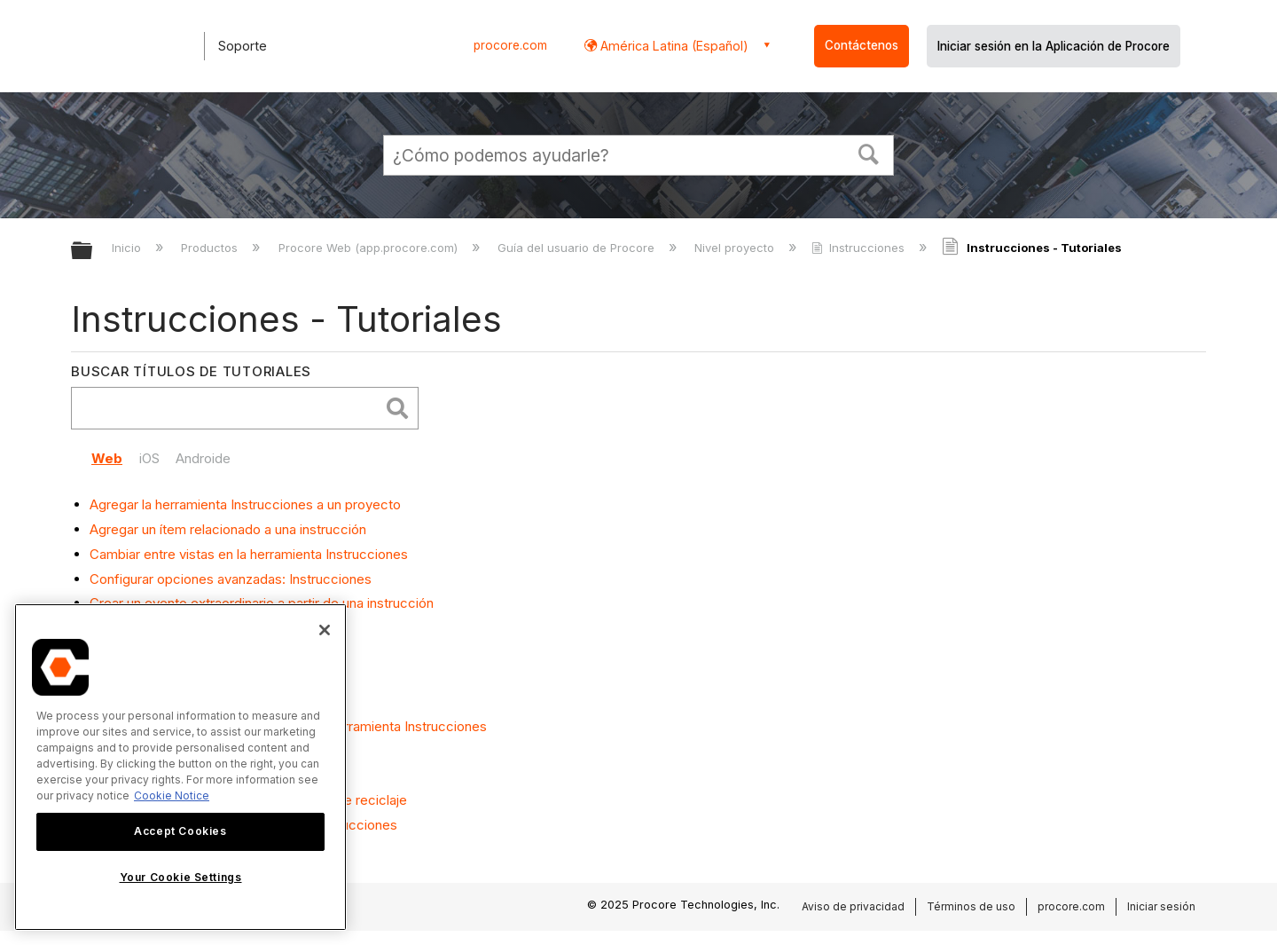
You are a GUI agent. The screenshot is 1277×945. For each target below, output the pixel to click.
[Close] (324, 630)
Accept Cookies (180, 831)
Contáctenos (861, 45)
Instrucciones (859, 247)
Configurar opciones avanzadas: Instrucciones (231, 579)
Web (106, 458)
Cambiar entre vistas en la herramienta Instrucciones (249, 554)
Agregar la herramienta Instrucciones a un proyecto (245, 504)
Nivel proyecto (736, 247)
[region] (180, 767)
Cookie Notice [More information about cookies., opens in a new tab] (171, 795)
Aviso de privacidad (853, 906)
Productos (211, 247)
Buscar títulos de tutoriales (191, 371)
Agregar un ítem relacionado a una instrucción (228, 529)
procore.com (510, 45)
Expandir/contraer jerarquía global (93, 251)
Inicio (128, 247)
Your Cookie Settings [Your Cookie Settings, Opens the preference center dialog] (181, 877)
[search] (229, 409)
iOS (149, 458)
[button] (869, 152)
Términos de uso (971, 906)
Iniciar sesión (1161, 906)
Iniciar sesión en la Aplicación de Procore (1053, 46)
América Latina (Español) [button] (672, 45)
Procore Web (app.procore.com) (369, 247)
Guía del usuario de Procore (577, 247)
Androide (203, 458)
